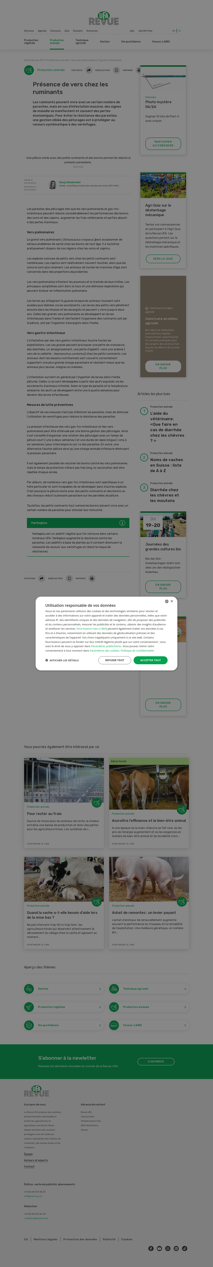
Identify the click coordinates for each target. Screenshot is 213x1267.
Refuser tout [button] (114, 660)
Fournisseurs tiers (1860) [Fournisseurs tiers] (92, 628)
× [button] (171, 601)
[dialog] (106, 633)
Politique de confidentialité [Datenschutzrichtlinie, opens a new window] (137, 650)
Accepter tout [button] (150, 660)
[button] (62, 660)
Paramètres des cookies (104, 650)
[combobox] (167, 601)
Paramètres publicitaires (106, 646)
